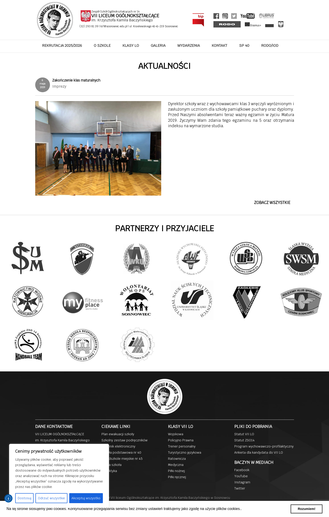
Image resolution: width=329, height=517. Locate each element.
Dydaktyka (109, 471)
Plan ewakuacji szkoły (117, 434)
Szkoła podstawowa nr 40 (121, 452)
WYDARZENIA (188, 45)
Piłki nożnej (176, 471)
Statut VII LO (244, 434)
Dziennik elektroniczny (118, 446)
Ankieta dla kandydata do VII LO (258, 452)
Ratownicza (177, 459)
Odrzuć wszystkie (51, 498)
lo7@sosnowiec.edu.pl (114, 26)
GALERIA (158, 45)
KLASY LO (130, 45)
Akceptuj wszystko (86, 498)
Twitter (239, 488)
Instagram (242, 482)
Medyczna (175, 465)
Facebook (241, 470)
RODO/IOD (269, 45)
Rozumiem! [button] (306, 509)
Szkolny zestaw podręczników (124, 440)
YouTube (241, 476)
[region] (59, 476)
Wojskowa (175, 434)
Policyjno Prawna (180, 440)
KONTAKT (219, 45)
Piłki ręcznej (177, 477)
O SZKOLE (102, 45)
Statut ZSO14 (244, 440)
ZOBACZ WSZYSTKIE (272, 202)
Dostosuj (24, 498)
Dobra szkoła (111, 465)
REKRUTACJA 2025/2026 (62, 45)
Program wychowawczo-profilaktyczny (264, 446)
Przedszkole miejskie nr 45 (122, 459)
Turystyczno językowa (184, 452)
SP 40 (244, 45)
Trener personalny (181, 446)
